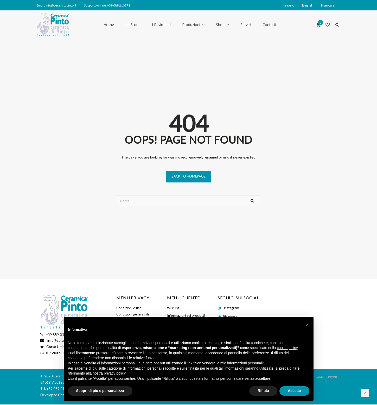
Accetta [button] (294, 391)
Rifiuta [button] (263, 391)
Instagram (231, 308)
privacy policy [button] (114, 373)
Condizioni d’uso (129, 308)
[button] (307, 325)
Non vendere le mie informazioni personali (229, 363)
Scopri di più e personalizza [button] (100, 391)
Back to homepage (188, 176)
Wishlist (173, 308)
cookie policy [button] (287, 348)
